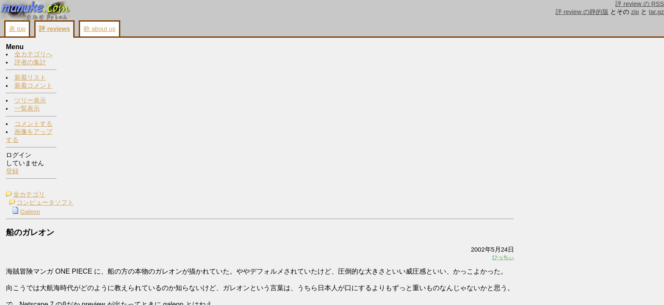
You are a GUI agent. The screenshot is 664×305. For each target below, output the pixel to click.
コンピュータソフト (104, 55)
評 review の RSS (639, 3)
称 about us (99, 28)
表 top (17, 28)
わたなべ (588, 70)
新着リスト (30, 78)
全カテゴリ (88, 47)
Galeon (89, 64)
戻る (547, 189)
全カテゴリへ (33, 54)
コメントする (33, 124)
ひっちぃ (543, 110)
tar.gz (656, 11)
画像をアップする (514, 189)
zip (635, 11)
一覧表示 (27, 108)
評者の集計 (30, 62)
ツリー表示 (30, 100)
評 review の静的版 (582, 11)
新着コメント (33, 86)
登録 (12, 171)
